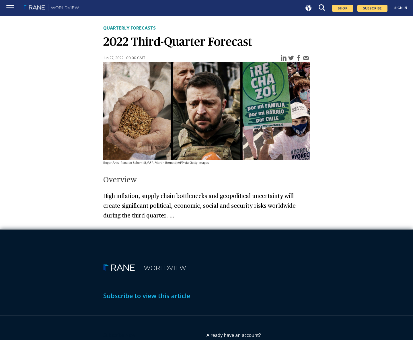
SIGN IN (400, 7)
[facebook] (298, 58)
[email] (306, 58)
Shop (342, 8)
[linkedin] (283, 58)
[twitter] (291, 58)
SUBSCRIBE (372, 8)
